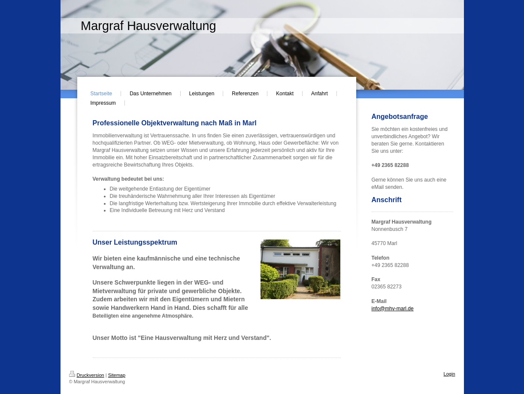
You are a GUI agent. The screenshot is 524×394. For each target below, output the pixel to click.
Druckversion (86, 375)
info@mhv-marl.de (393, 309)
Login (449, 373)
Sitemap (116, 375)
